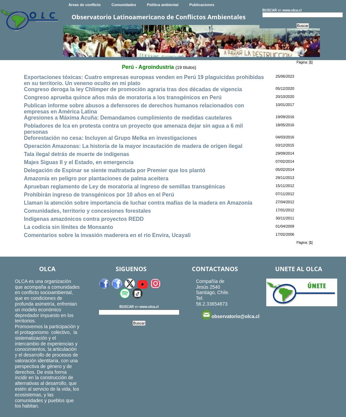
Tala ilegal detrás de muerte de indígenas (76, 154)
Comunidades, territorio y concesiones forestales (87, 211)
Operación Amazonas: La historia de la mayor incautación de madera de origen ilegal (133, 146)
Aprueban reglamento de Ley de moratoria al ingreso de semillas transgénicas (124, 186)
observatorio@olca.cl (230, 315)
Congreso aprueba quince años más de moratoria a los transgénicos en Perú (123, 97)
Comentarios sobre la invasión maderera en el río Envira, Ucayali (107, 235)
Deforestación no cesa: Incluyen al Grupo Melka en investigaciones (110, 138)
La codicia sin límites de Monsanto (68, 227)
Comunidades (124, 5)
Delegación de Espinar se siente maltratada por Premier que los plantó (114, 170)
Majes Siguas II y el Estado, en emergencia (79, 162)
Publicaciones (201, 5)
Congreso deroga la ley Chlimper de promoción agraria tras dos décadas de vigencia (133, 89)
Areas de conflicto (85, 5)
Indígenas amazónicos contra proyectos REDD (84, 219)
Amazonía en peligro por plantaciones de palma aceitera (96, 178)
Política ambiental (163, 5)
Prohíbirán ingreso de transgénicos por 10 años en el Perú (99, 195)
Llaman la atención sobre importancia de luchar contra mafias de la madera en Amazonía (138, 203)
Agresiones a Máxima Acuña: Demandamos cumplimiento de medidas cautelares (128, 118)
